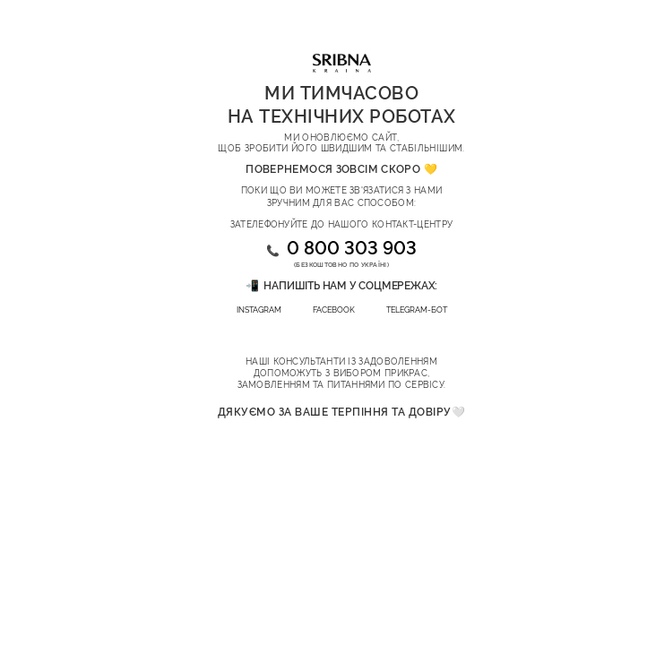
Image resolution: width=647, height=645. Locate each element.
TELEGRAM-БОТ (416, 309)
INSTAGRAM (259, 309)
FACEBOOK (334, 309)
